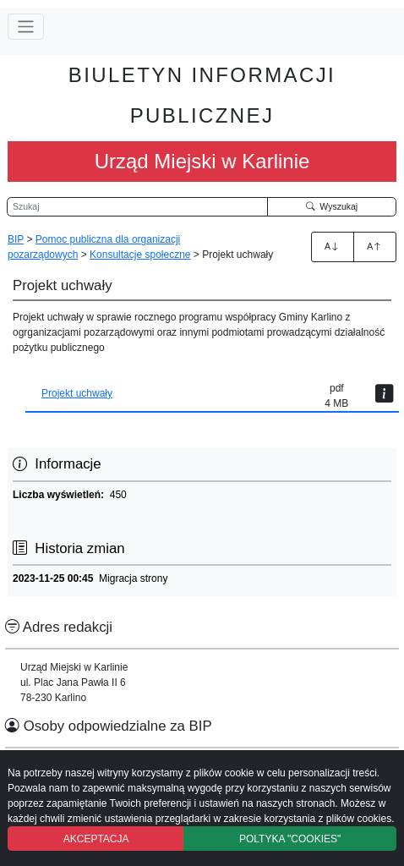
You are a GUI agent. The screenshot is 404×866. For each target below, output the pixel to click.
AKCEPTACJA (96, 839)
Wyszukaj (332, 206)
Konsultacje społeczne (140, 254)
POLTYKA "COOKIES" (290, 839)
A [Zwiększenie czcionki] (332, 246)
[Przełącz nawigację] (26, 27)
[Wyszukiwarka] (137, 207)
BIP (16, 239)
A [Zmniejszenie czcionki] (374, 246)
